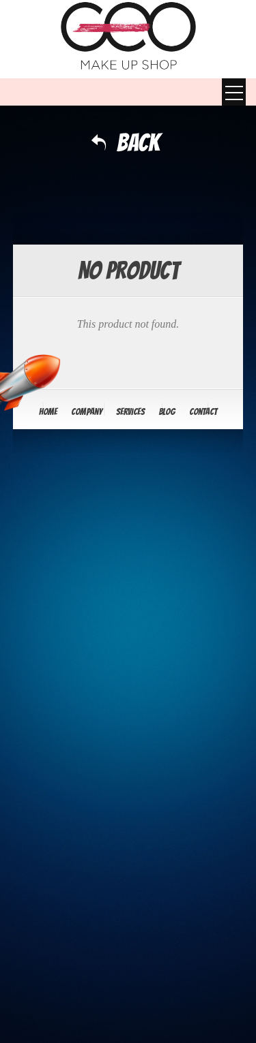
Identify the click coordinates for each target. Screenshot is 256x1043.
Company (86, 412)
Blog (166, 412)
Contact (203, 412)
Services (130, 412)
